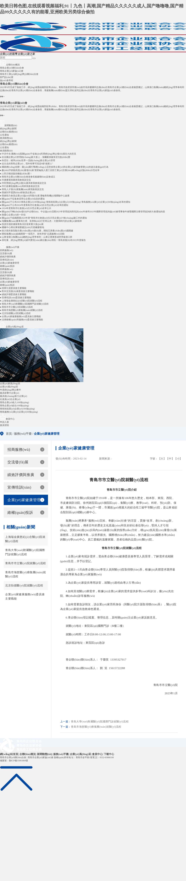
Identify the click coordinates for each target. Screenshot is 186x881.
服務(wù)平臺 (22, 433)
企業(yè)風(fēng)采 (80, 754)
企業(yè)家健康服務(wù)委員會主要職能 (25, 596)
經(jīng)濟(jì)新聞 (8, 141)
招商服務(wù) (6, 269)
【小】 (178, 458)
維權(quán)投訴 (7, 285)
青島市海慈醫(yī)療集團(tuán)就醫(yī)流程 (25, 574)
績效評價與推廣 (8, 275)
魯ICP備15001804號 (18, 760)
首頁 (9, 433)
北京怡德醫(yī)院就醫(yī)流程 (24, 585)
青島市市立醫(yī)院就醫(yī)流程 (25, 563)
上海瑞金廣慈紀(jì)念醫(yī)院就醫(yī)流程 (25, 539)
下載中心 (109, 754)
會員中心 (97, 754)
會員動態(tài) (6, 150)
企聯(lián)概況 (27, 754)
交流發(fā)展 (6, 272)
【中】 (170, 458)
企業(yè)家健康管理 (9, 282)
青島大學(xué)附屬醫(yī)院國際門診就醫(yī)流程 (25, 552)
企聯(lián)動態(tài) (8, 144)
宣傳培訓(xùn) (7, 278)
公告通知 (4, 147)
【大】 (162, 458)
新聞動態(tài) (44, 754)
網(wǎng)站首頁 (9, 754)
